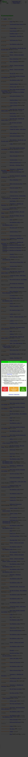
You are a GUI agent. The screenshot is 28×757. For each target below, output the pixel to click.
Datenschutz (9, 374)
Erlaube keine (5, 389)
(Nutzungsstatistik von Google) (12, 378)
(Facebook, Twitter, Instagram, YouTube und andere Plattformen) (13, 383)
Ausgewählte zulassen (14, 389)
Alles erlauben (23, 389)
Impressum (11, 394)
